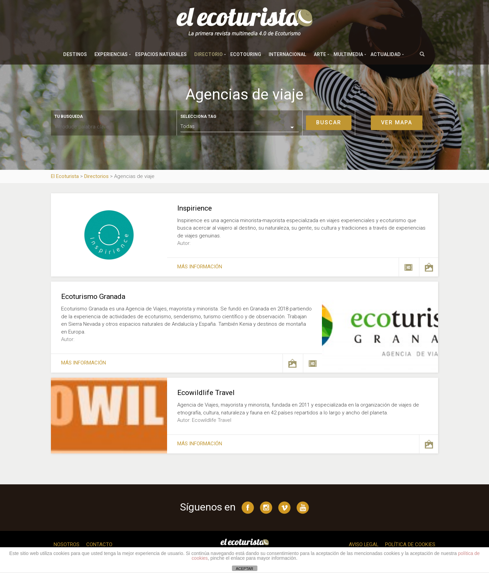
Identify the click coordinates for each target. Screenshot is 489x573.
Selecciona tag (198, 116)
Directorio (208, 54)
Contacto (99, 544)
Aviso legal (362, 544)
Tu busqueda (68, 116)
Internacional (287, 54)
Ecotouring (245, 54)
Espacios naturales (161, 54)
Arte (320, 54)
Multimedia (348, 54)
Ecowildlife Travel (206, 393)
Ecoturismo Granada (93, 296)
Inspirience (194, 208)
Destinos (75, 54)
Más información (199, 267)
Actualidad (385, 54)
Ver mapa (396, 122)
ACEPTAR (244, 569)
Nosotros (66, 544)
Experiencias (111, 54)
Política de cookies (410, 544)
